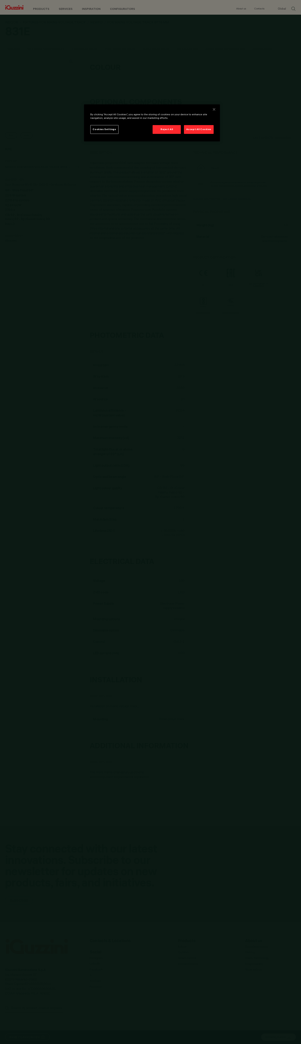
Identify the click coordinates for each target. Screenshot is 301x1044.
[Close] (214, 109)
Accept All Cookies (198, 129)
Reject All (167, 129)
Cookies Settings (104, 129)
